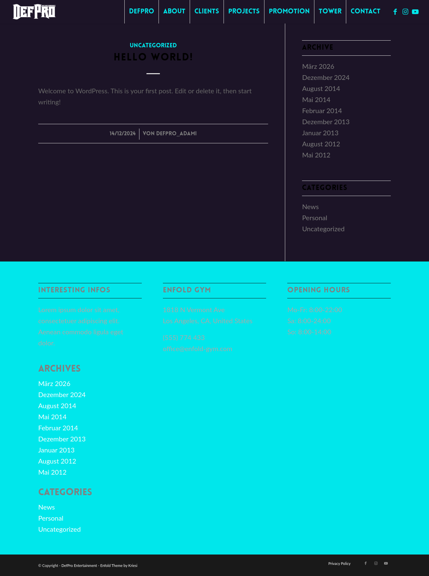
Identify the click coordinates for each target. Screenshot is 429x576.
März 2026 (318, 66)
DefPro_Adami (176, 134)
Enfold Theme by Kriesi (118, 565)
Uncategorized (153, 46)
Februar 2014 (322, 110)
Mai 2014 (316, 99)
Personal (314, 217)
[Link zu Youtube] (415, 11)
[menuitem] (141, 11)
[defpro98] (34, 11)
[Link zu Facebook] (395, 11)
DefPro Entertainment (79, 565)
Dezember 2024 (326, 77)
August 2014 (321, 88)
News (310, 206)
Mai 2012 (316, 155)
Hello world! (153, 58)
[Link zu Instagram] (405, 11)
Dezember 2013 (326, 121)
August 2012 (321, 144)
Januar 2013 (320, 133)
